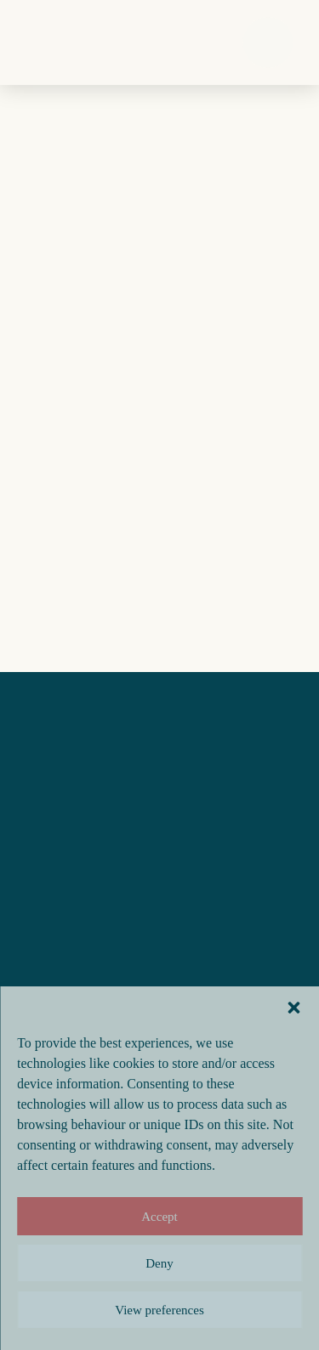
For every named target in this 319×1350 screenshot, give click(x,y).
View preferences (159, 1310)
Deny (159, 1263)
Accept (159, 1216)
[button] (293, 1007)
